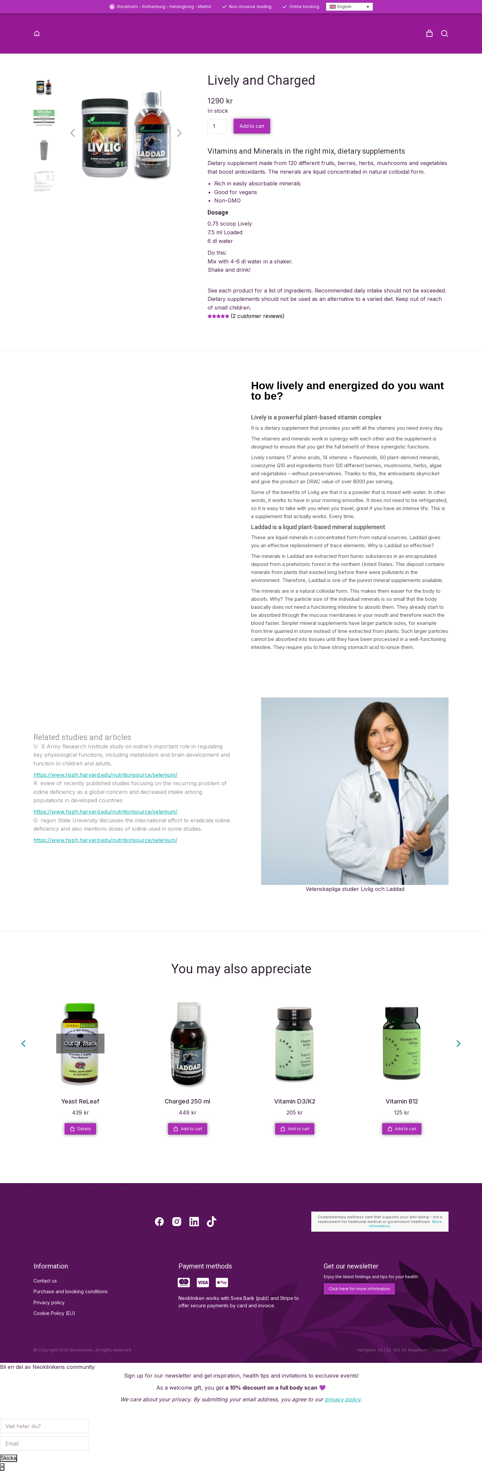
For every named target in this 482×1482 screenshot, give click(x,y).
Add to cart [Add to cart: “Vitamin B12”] (401, 1139)
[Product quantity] (217, 137)
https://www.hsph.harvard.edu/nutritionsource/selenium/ (105, 785)
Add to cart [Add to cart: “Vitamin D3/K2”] (294, 1139)
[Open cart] (429, 33)
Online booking (304, 6)
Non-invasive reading (250, 6)
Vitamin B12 (402, 1112)
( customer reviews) (258, 327)
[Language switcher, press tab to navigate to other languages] (349, 7)
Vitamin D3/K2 (294, 1112)
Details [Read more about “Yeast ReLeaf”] (80, 1139)
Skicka (8, 1469)
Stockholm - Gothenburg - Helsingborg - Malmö (164, 6)
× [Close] (2, 1478)
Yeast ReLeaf (80, 1112)
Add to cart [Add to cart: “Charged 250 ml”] (187, 1139)
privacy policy (342, 1410)
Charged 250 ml (187, 1112)
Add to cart (252, 137)
